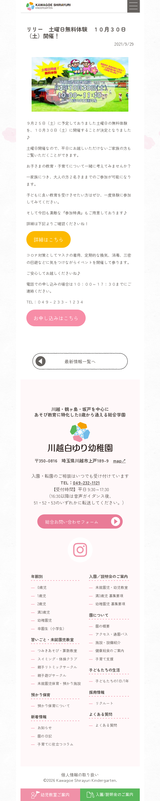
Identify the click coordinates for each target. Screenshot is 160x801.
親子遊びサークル (51, 675)
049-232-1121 (86, 482)
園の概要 (102, 626)
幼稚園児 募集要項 (110, 603)
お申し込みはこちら (56, 318)
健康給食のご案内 (109, 650)
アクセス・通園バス (111, 634)
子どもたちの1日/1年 (112, 681)
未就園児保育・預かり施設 (59, 683)
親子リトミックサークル (57, 667)
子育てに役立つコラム (55, 744)
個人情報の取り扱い (80, 775)
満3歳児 (43, 612)
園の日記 (44, 736)
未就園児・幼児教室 (111, 587)
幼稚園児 (44, 620)
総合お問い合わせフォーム (71, 521)
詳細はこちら (49, 239)
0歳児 (42, 587)
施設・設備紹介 (108, 642)
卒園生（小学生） (51, 628)
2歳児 (41, 603)
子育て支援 (104, 659)
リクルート (104, 703)
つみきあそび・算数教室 (57, 650)
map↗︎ (119, 460)
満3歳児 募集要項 (109, 595)
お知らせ (44, 727)
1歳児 (41, 595)
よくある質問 (106, 725)
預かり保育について (53, 705)
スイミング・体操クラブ (57, 659)
